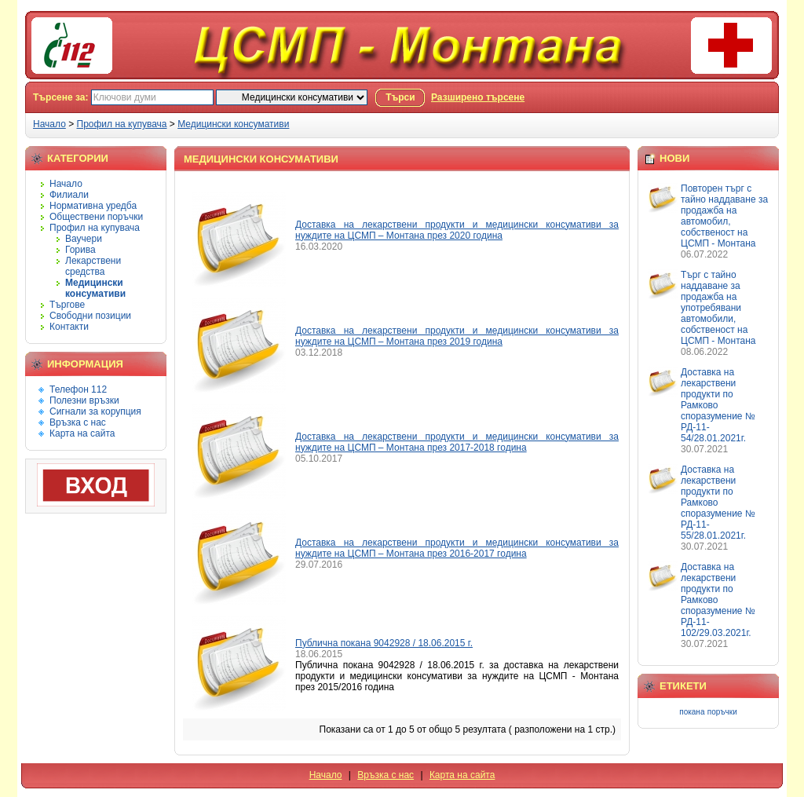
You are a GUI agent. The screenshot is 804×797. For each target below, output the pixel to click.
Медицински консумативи (233, 124)
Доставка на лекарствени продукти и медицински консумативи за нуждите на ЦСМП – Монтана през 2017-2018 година (457, 442)
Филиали (69, 194)
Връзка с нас (77, 422)
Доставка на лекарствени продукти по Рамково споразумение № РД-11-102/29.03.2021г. (718, 599)
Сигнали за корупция (95, 411)
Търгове (67, 304)
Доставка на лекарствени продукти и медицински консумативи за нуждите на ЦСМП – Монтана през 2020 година (457, 230)
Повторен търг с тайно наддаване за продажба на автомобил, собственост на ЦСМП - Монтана (724, 216)
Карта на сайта (82, 433)
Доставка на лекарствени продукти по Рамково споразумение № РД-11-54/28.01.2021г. (718, 405)
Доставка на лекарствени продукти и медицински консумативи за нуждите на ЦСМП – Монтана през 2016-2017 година (457, 548)
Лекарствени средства (93, 266)
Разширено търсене (477, 97)
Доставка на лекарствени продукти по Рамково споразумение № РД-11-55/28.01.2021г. (718, 502)
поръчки (722, 711)
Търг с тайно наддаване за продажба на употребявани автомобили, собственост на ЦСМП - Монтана (718, 307)
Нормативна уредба (93, 205)
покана (691, 711)
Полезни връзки (84, 400)
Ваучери (83, 238)
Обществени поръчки (96, 216)
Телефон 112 (78, 389)
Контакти (69, 326)
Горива (80, 249)
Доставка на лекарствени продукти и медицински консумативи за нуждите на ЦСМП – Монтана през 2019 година (457, 336)
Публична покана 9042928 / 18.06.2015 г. (384, 643)
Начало (49, 124)
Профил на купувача (122, 124)
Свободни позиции (90, 315)
